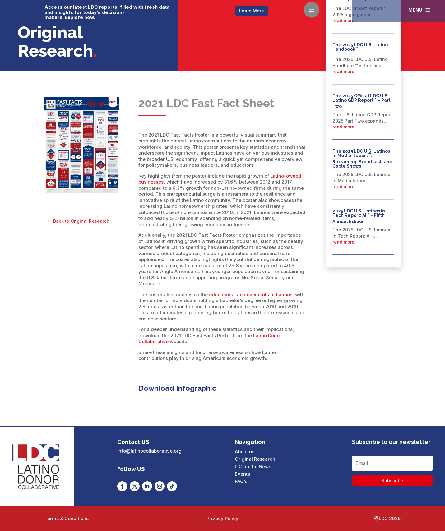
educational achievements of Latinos (250, 294)
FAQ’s (241, 481)
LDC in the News (253, 466)
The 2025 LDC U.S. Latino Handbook (360, 47)
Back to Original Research (81, 221)
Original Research (255, 459)
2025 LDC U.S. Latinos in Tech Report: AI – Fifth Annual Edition (358, 216)
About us (244, 451)
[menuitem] (420, 9)
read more (343, 20)
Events (242, 474)
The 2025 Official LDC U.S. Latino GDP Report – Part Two (361, 101)
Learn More (251, 10)
